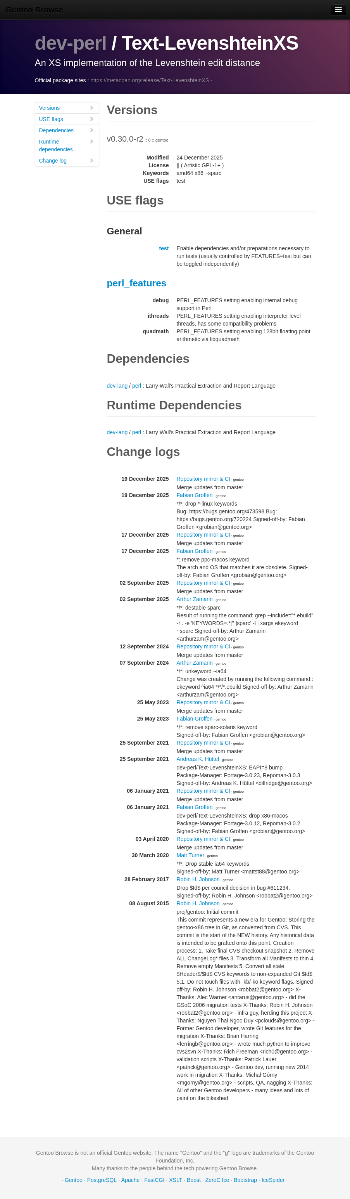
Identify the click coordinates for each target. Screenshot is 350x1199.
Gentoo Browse (34, 9)
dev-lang (117, 385)
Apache (130, 1179)
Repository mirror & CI (203, 478)
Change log (66, 160)
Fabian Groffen (195, 495)
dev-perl (71, 43)
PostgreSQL (102, 1179)
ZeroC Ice (217, 1179)
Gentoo (74, 1179)
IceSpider (273, 1179)
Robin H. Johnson (198, 879)
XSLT (175, 1179)
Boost (194, 1179)
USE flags (66, 118)
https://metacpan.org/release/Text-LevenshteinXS (149, 80)
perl (136, 385)
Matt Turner (191, 855)
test (164, 248)
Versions (66, 107)
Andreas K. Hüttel (198, 758)
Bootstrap (245, 1179)
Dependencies (66, 129)
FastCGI (154, 1179)
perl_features (137, 282)
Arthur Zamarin (195, 599)
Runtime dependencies (66, 145)
